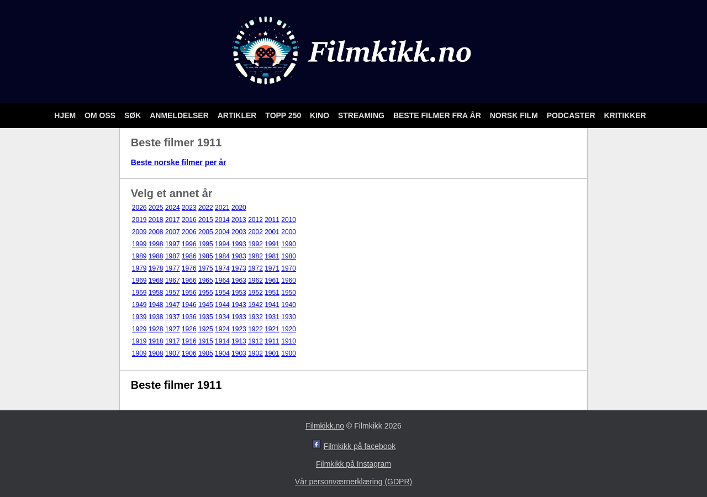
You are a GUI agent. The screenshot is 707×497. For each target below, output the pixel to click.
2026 (139, 208)
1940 (288, 305)
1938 (156, 317)
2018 (156, 220)
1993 (238, 244)
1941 (272, 305)
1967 (172, 280)
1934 (222, 317)
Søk (133, 115)
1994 (222, 244)
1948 (156, 305)
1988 (156, 256)
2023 (189, 208)
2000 (288, 232)
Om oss (101, 115)
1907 (172, 353)
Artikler (238, 115)
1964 (222, 280)
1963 (238, 280)
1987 (172, 256)
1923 (238, 329)
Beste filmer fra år (438, 115)
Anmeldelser (180, 115)
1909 (139, 353)
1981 (272, 256)
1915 (205, 341)
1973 (238, 268)
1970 (288, 268)
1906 (189, 353)
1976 (189, 268)
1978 (156, 268)
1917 (172, 341)
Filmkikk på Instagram (353, 463)
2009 (139, 232)
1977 (172, 268)
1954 (222, 293)
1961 (272, 280)
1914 (222, 341)
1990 (288, 244)
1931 (272, 317)
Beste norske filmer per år (178, 162)
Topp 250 (284, 115)
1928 (156, 329)
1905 (205, 353)
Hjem (66, 115)
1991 (272, 244)
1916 (189, 341)
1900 (288, 353)
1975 (205, 268)
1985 (205, 256)
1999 (139, 244)
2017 (172, 220)
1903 (238, 353)
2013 (238, 220)
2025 (156, 208)
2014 (222, 220)
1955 (205, 293)
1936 (189, 317)
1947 (172, 305)
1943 (238, 305)
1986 (189, 256)
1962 (255, 280)
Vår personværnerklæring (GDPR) (353, 481)
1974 (222, 268)
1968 (156, 280)
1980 (288, 256)
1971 (272, 268)
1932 (255, 317)
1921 (272, 329)
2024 (172, 208)
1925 (205, 329)
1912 (255, 341)
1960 (288, 280)
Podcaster (572, 115)
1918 (156, 341)
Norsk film (515, 115)
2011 (272, 220)
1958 (156, 293)
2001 (272, 232)
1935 (205, 317)
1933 (238, 317)
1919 (139, 341)
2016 (189, 220)
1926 (189, 329)
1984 (222, 256)
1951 (272, 293)
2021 (222, 208)
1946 (189, 305)
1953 (238, 293)
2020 (238, 208)
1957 (172, 293)
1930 (288, 317)
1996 (189, 244)
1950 (288, 293)
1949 (139, 305)
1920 (288, 329)
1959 (139, 293)
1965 (205, 280)
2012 (255, 220)
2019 (139, 220)
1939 (139, 317)
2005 (205, 232)
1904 (222, 353)
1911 (272, 341)
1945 (205, 305)
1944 (222, 305)
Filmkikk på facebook (360, 446)
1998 (156, 244)
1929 (139, 329)
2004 (222, 232)
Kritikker (625, 115)
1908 (156, 353)
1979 (139, 268)
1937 (172, 317)
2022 (205, 208)
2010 (288, 220)
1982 (255, 256)
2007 (172, 232)
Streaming (362, 115)
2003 (238, 232)
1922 (255, 329)
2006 (189, 232)
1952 (255, 293)
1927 (172, 329)
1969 (139, 280)
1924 (222, 329)
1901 (272, 353)
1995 (205, 244)
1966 (189, 280)
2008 (156, 232)
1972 (255, 268)
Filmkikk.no (324, 425)
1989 (139, 256)
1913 (238, 341)
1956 (189, 293)
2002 (255, 232)
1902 (255, 353)
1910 (288, 341)
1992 (255, 244)
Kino (320, 115)
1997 (172, 244)
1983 (238, 256)
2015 (205, 220)
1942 (255, 305)
